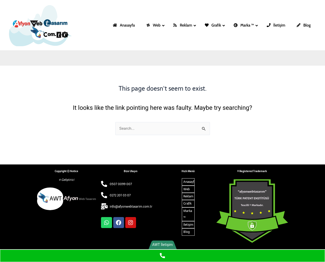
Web (186, 189)
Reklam (188, 196)
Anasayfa (189, 181)
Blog (186, 232)
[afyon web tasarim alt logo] (66, 198)
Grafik (187, 203)
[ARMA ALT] (252, 211)
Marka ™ (187, 214)
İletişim (188, 225)
